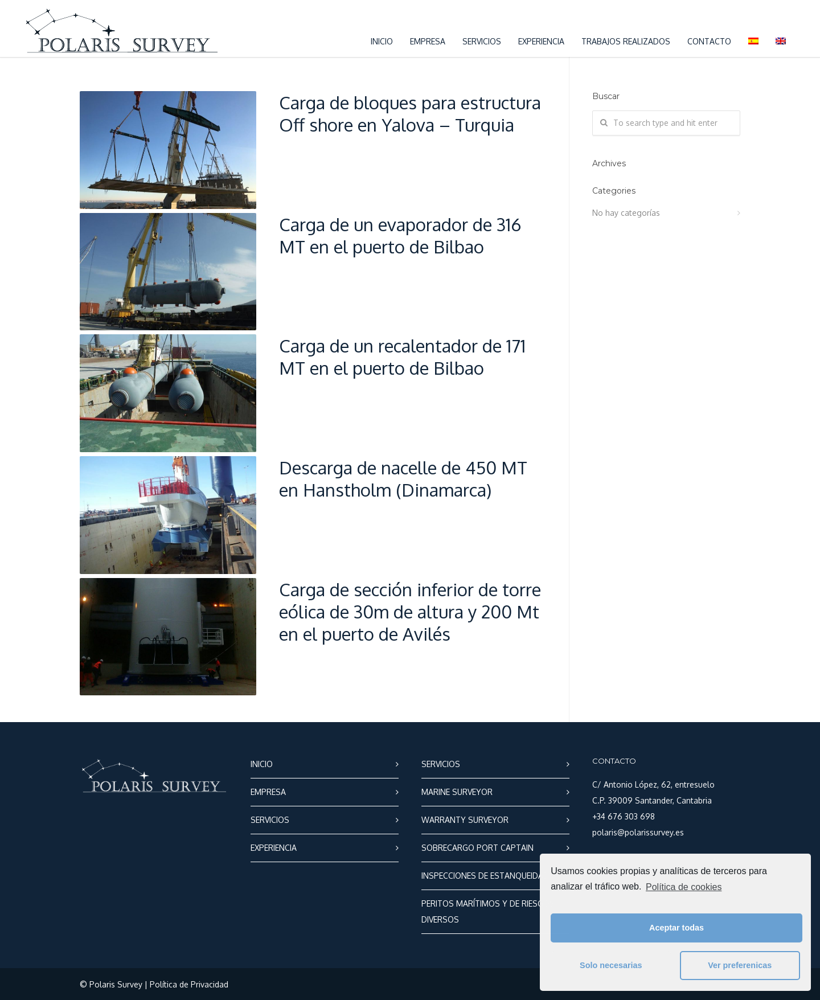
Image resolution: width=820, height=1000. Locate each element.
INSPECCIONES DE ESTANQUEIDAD (485, 875)
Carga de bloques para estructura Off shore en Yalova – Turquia (410, 113)
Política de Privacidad (189, 984)
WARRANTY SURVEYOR (465, 820)
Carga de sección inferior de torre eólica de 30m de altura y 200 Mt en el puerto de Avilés (410, 611)
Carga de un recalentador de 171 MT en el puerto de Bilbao (402, 356)
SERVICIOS (481, 41)
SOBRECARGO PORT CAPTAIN (477, 848)
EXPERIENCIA (541, 41)
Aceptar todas (676, 927)
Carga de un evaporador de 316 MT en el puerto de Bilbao (400, 235)
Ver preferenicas (740, 965)
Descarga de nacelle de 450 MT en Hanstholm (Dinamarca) (403, 478)
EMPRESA (427, 41)
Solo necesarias (611, 965)
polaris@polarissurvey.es (638, 832)
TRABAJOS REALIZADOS (625, 41)
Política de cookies (683, 887)
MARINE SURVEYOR (457, 792)
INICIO (382, 41)
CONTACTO (709, 41)
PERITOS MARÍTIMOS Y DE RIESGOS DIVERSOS (488, 911)
